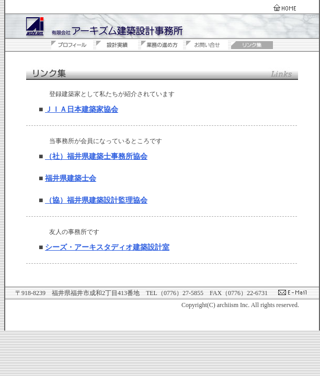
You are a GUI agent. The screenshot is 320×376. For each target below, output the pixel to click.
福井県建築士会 (70, 178)
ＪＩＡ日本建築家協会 (81, 109)
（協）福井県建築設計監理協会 (96, 200)
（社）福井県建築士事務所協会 (96, 156)
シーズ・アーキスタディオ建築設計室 (107, 247)
